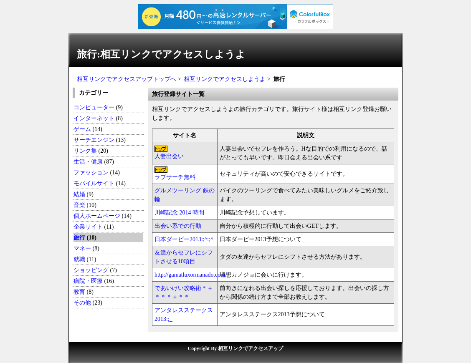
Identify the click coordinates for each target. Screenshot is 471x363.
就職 (79, 259)
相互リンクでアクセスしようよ (225, 79)
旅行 (79, 237)
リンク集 (85, 151)
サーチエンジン (93, 140)
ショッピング (91, 270)
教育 (79, 292)
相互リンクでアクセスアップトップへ (126, 79)
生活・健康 (88, 162)
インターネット (94, 118)
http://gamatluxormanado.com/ (190, 275)
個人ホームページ (96, 216)
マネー (82, 248)
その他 (82, 303)
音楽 (79, 205)
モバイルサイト (93, 183)
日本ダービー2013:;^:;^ (183, 239)
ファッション (91, 172)
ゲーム (82, 129)
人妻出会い (169, 156)
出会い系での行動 (177, 226)
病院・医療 (88, 281)
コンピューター (93, 107)
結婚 (79, 194)
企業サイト (88, 227)
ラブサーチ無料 (174, 177)
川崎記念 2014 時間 (179, 212)
